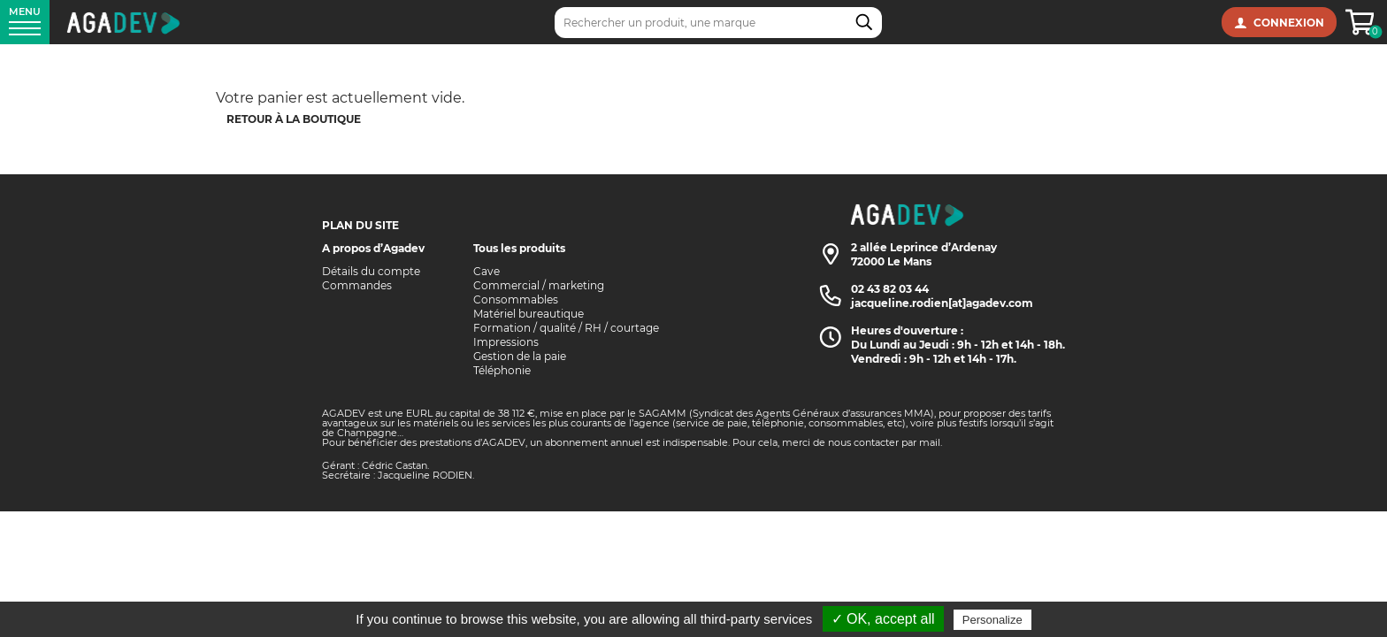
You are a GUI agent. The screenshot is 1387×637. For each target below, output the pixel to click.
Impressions (506, 342)
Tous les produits (519, 248)
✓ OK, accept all (883, 618)
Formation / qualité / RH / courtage (566, 327)
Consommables (515, 299)
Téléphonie (502, 370)
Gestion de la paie (519, 356)
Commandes (357, 285)
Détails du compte (371, 271)
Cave (486, 271)
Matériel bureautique (528, 313)
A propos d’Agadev (373, 248)
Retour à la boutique (293, 119)
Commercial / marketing (538, 285)
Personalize (992, 619)
